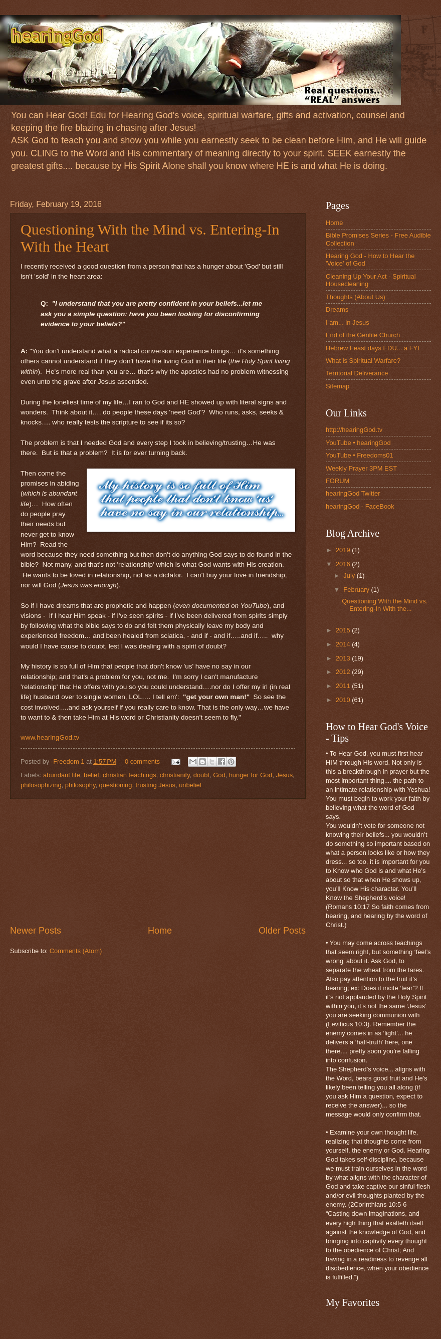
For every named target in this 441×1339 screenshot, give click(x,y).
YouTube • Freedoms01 (359, 455)
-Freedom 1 (68, 761)
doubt (201, 775)
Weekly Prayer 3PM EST (361, 468)
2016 (344, 564)
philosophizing (41, 785)
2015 (344, 630)
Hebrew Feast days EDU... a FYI (372, 348)
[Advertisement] (157, 862)
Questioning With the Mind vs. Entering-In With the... (384, 604)
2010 (344, 700)
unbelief (190, 785)
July (349, 575)
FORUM (337, 481)
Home (160, 931)
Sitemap (337, 386)
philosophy (80, 785)
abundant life (61, 775)
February (357, 589)
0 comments (142, 761)
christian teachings (129, 775)
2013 (344, 658)
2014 (344, 644)
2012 (344, 672)
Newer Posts (35, 931)
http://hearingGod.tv (354, 429)
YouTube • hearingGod (358, 443)
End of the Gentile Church (363, 335)
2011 (344, 686)
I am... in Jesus (347, 322)
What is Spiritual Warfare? (363, 360)
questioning (115, 785)
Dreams (337, 309)
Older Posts (282, 931)
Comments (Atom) (76, 951)
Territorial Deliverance (357, 373)
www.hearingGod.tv (50, 737)
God (219, 775)
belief (91, 775)
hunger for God (251, 775)
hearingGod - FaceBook (360, 506)
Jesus (284, 775)
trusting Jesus (155, 785)
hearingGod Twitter (353, 493)
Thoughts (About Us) (355, 297)
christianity (175, 775)
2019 (344, 550)
